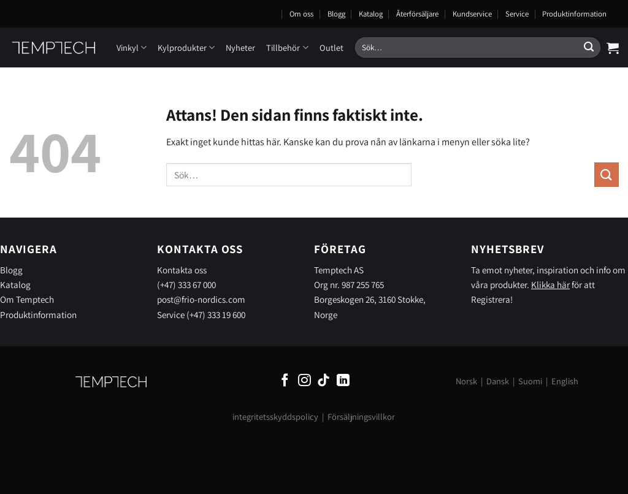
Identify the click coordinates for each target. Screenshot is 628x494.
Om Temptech (27, 299)
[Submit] (588, 47)
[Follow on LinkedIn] (343, 381)
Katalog (371, 14)
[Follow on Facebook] (284, 381)
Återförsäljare (417, 14)
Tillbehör (287, 47)
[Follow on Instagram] (304, 381)
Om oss (301, 14)
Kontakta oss (182, 270)
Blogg (336, 14)
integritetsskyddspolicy (275, 416)
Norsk (466, 381)
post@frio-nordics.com (201, 299)
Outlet (331, 47)
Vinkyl (132, 47)
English (564, 381)
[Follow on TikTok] (323, 381)
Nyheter (240, 47)
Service (517, 14)
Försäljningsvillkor (361, 416)
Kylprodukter (186, 47)
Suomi (530, 381)
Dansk (497, 381)
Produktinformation (574, 14)
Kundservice (472, 14)
